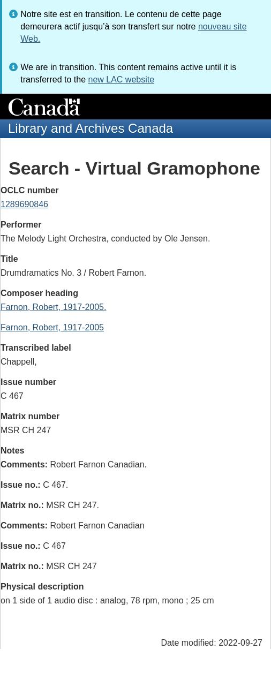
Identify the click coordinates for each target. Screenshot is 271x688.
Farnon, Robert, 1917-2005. (53, 307)
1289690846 (24, 204)
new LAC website (121, 79)
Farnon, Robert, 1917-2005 (52, 327)
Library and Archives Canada (90, 128)
